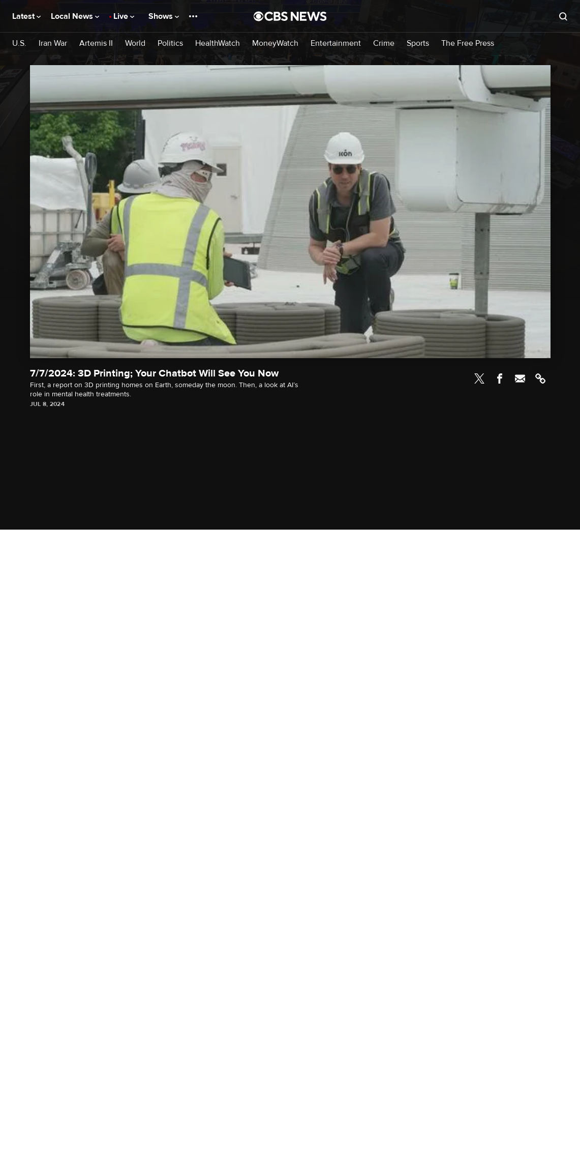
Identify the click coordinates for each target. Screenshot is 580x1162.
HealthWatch (217, 43)
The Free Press (467, 43)
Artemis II (96, 43)
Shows (163, 16)
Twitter (479, 378)
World (135, 43)
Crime (383, 43)
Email (520, 378)
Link (540, 378)
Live (123, 16)
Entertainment (336, 43)
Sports (418, 43)
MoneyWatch (275, 43)
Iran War (53, 43)
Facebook (500, 378)
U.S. (19, 43)
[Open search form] (563, 16)
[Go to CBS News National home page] (290, 16)
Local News (75, 16)
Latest (26, 16)
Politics (170, 43)
